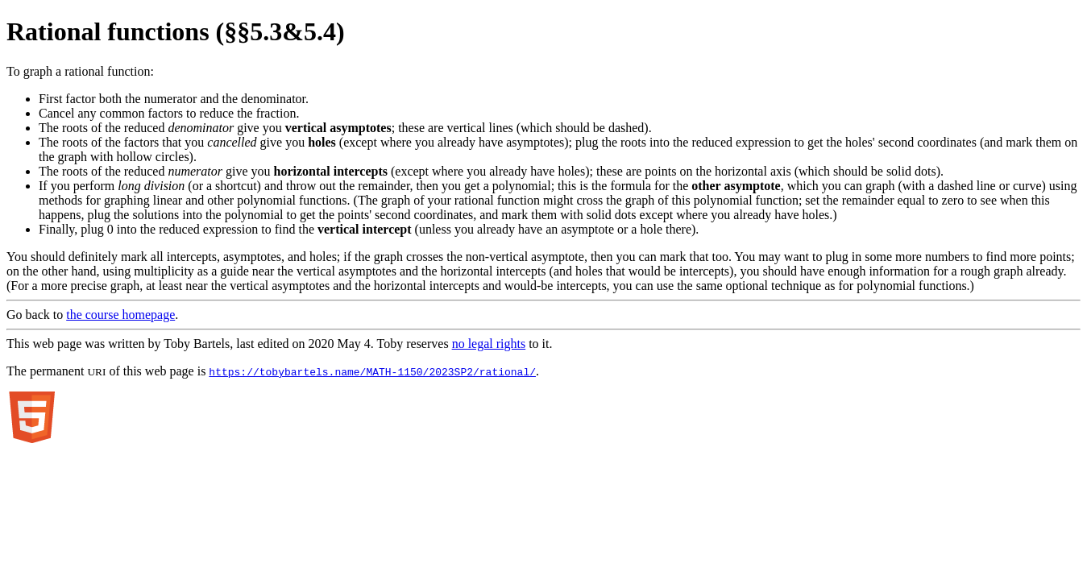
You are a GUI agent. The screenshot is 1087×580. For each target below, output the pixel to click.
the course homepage (120, 314)
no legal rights (489, 343)
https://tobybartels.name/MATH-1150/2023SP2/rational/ (372, 371)
